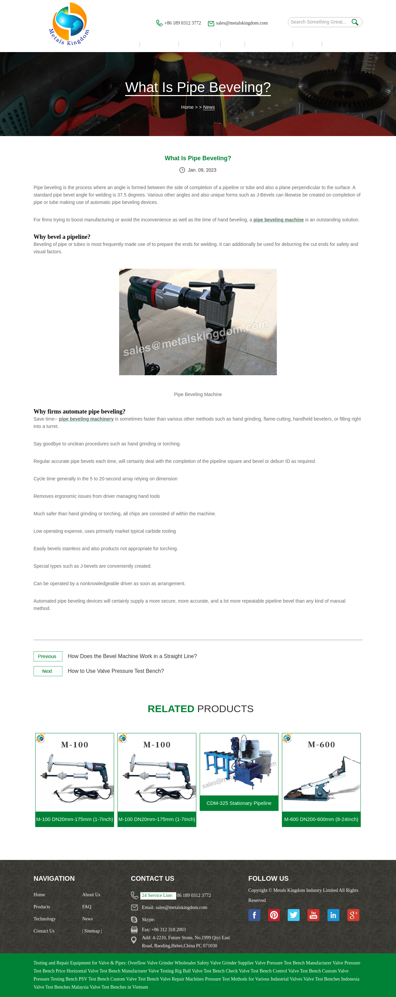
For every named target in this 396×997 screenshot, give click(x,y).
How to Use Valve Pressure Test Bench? (116, 671)
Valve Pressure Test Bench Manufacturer (293, 962)
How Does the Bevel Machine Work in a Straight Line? (132, 656)
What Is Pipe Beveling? (198, 87)
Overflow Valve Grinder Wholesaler (162, 962)
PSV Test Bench (94, 979)
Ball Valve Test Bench (204, 970)
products (201, 708)
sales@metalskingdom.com (242, 23)
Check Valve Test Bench (249, 970)
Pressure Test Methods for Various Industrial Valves (254, 979)
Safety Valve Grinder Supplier (226, 962)
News (209, 107)
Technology (45, 918)
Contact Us (44, 931)
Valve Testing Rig (165, 970)
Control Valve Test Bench (297, 970)
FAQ (86, 906)
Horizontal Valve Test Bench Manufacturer (107, 970)
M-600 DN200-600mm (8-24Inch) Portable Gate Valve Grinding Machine (321, 821)
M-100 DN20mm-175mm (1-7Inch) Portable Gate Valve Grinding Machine (156, 821)
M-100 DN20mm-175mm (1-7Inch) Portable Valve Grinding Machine (74, 821)
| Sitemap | (92, 931)
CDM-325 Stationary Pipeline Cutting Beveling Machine (239, 805)
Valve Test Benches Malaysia (62, 987)
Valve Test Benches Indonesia (331, 979)
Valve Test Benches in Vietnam (119, 987)
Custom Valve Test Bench (135, 979)
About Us (91, 894)
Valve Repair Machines (182, 979)
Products (42, 906)
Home (187, 107)
